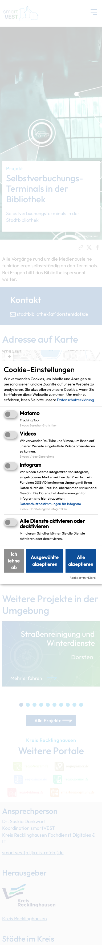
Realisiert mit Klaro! (83, 578)
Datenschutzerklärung (75, 399)
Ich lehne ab (14, 560)
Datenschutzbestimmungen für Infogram (50, 504)
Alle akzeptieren (80, 560)
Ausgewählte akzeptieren (45, 560)
